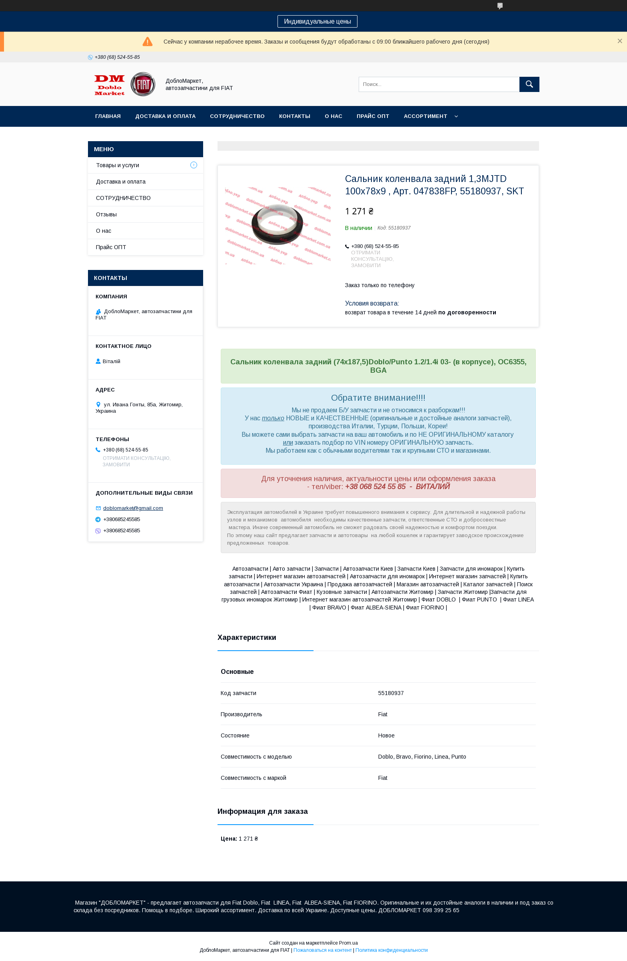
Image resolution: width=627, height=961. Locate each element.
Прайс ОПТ (373, 116)
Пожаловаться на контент (323, 950)
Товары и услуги (117, 165)
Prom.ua (348, 943)
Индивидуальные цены (317, 21)
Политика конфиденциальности (391, 950)
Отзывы (106, 214)
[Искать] (529, 84)
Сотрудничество (237, 116)
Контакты (294, 116)
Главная (108, 116)
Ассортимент (425, 116)
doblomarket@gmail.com (133, 508)
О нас (333, 116)
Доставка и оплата (165, 116)
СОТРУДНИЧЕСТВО (123, 198)
